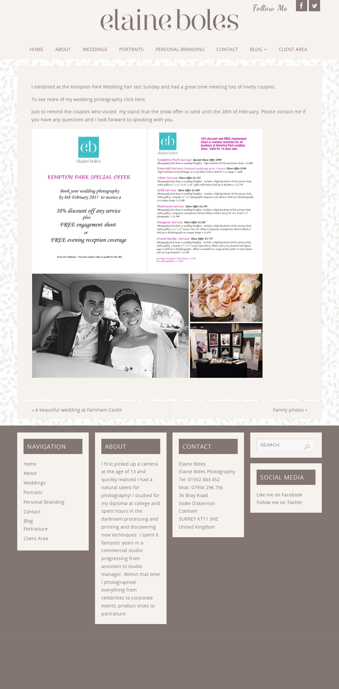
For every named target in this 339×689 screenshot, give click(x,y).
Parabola (168, 681)
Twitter (295, 502)
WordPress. (195, 681)
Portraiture (36, 529)
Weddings (35, 483)
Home (30, 464)
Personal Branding (44, 502)
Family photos (290, 410)
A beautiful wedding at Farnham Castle (76, 410)
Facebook (292, 494)
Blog (28, 521)
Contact (32, 511)
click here (134, 99)
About (30, 473)
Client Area (36, 538)
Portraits (33, 492)
